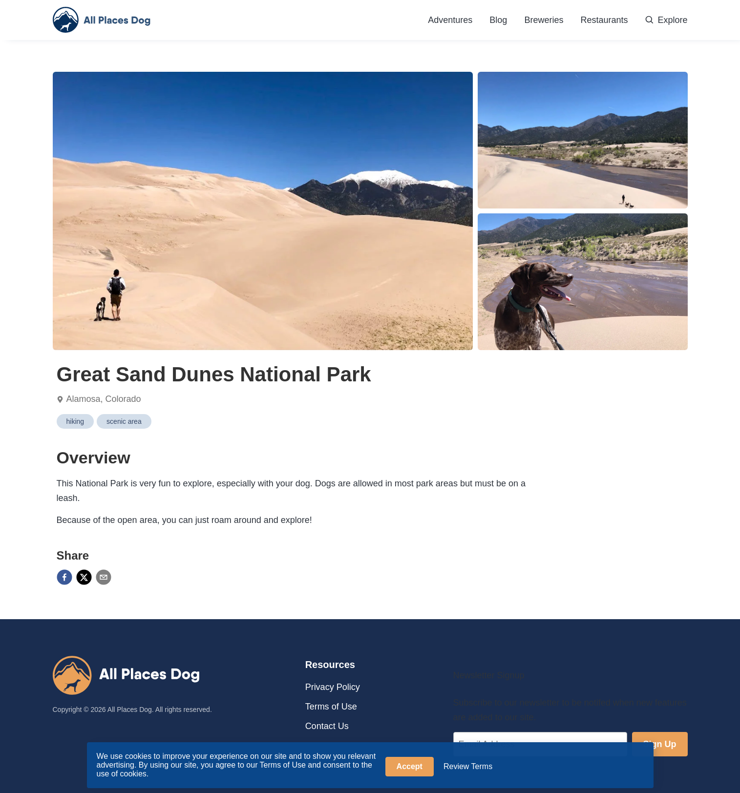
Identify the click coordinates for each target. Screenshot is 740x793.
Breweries (543, 20)
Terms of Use (331, 706)
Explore (666, 20)
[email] (103, 578)
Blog (498, 20)
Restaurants (604, 20)
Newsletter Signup (489, 675)
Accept (410, 766)
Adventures (450, 20)
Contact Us (327, 726)
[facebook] (64, 578)
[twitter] (84, 578)
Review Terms (468, 766)
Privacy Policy (332, 687)
